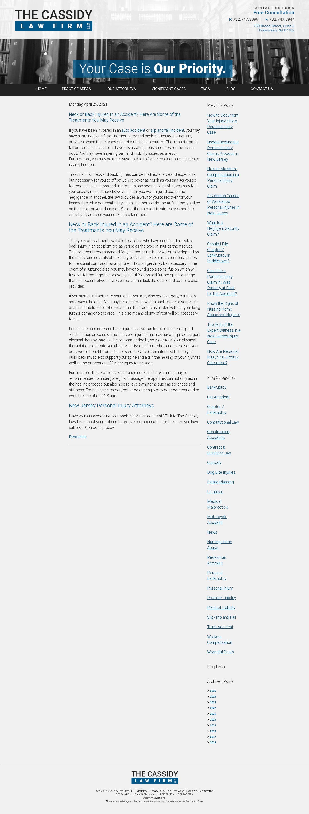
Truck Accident (220, 626)
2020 (213, 719)
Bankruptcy (216, 387)
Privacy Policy (157, 791)
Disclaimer (142, 791)
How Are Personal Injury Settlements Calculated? (223, 357)
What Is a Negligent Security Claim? (223, 228)
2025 (213, 696)
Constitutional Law (223, 422)
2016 (213, 742)
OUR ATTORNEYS (122, 89)
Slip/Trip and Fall (221, 617)
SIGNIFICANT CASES (169, 89)
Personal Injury (220, 588)
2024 (213, 702)
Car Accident (218, 397)
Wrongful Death (220, 652)
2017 (213, 737)
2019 (213, 725)
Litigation (215, 491)
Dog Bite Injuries (221, 472)
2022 (213, 708)
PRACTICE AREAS (77, 89)
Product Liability (221, 607)
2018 (213, 731)
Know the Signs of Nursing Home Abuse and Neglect (223, 309)
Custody (214, 462)
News (212, 532)
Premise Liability (221, 597)
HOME (41, 89)
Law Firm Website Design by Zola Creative (190, 791)
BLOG (230, 89)
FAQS (206, 89)
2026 (213, 691)
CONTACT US (262, 89)
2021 (213, 713)
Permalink (77, 437)
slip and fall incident (167, 130)
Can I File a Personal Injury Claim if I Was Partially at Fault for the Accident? (222, 282)
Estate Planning (220, 482)
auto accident (133, 130)
